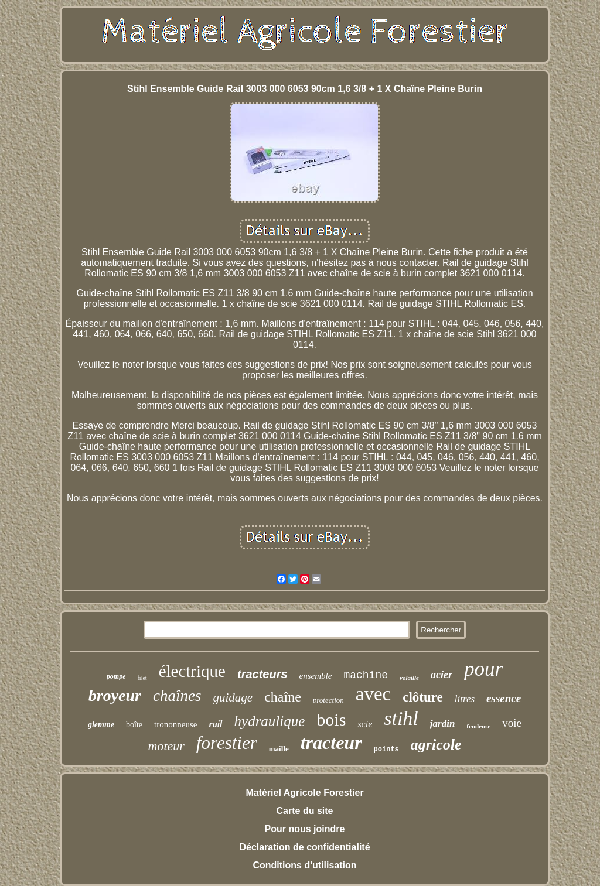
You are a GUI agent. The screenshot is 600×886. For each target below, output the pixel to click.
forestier (226, 743)
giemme (101, 724)
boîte (134, 724)
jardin (442, 723)
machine (365, 675)
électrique (192, 671)
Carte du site (305, 811)
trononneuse (175, 724)
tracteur (331, 742)
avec (373, 693)
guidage (233, 697)
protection (328, 700)
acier (441, 674)
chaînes (177, 695)
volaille (409, 677)
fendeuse (478, 726)
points (386, 749)
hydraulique (269, 721)
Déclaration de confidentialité (304, 847)
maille (279, 748)
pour (483, 669)
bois (331, 719)
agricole (436, 744)
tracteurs (262, 674)
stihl (401, 718)
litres (465, 698)
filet (142, 678)
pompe (116, 676)
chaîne (282, 696)
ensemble (315, 675)
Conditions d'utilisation (304, 865)
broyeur (114, 695)
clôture (423, 697)
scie (364, 724)
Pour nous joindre (305, 829)
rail (215, 724)
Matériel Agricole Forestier (304, 793)
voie (511, 723)
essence (503, 698)
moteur (166, 745)
